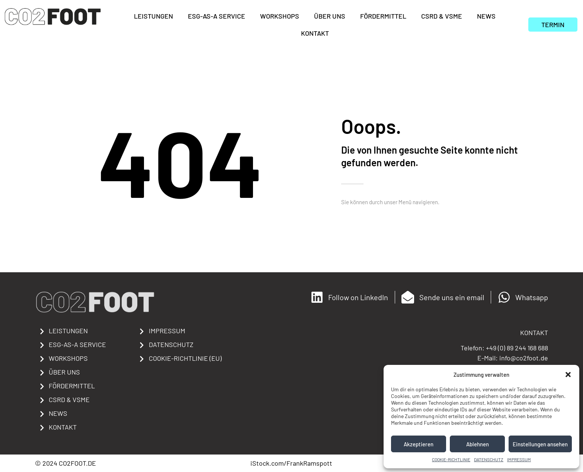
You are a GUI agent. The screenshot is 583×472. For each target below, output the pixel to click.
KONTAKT (315, 33)
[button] (568, 374)
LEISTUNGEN (153, 16)
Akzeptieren (418, 444)
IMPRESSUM (519, 459)
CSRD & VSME (441, 16)
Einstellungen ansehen (540, 444)
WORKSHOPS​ (279, 16)
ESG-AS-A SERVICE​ (216, 16)
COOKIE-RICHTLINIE (451, 459)
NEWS (486, 16)
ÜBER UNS (329, 16)
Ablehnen (477, 444)
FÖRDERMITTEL (383, 16)
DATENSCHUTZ (488, 459)
